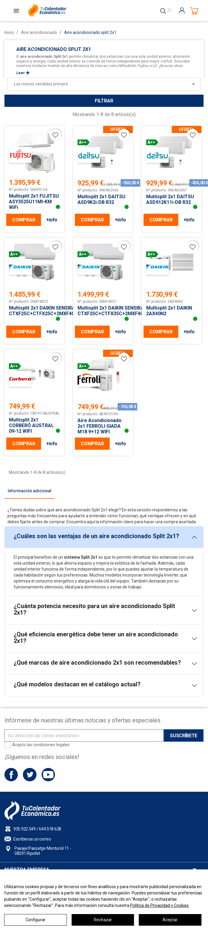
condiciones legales (51, 744)
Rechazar (103, 919)
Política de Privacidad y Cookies (159, 905)
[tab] (29, 491)
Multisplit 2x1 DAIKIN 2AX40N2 (169, 310)
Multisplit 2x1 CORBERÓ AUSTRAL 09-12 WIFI (31, 425)
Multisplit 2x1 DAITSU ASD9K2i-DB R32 (101, 199)
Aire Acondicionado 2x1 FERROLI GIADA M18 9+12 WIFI (100, 426)
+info (51, 220)
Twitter (29, 774)
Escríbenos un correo (32, 839)
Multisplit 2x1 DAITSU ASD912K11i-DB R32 (170, 199)
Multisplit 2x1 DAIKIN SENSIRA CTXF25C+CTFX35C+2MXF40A (103, 310)
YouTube (48, 774)
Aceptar (170, 919)
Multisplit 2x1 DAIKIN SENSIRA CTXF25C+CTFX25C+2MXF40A (34, 310)
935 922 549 (24, 829)
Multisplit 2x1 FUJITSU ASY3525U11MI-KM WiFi (34, 201)
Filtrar (104, 101)
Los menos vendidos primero (105, 84)
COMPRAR (23, 220)
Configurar (35, 919)
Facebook (11, 774)
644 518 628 (50, 829)
